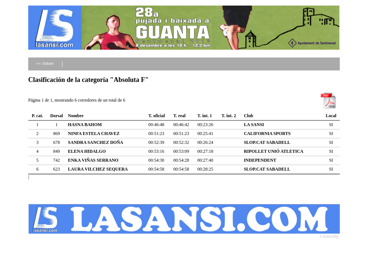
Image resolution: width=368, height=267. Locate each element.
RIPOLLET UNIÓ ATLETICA (273, 151)
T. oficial (157, 115)
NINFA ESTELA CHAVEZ (94, 133)
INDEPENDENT (260, 160)
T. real (179, 115)
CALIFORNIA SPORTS (267, 133)
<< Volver (44, 63)
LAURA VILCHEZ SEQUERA (98, 169)
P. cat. (37, 115)
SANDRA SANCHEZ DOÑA (95, 142)
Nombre (76, 115)
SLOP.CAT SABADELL (267, 142)
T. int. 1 (205, 115)
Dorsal (56, 115)
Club (248, 115)
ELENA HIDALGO (87, 151)
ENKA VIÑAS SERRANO (93, 160)
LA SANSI (254, 124)
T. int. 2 (228, 115)
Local (331, 115)
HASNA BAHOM (85, 124)
